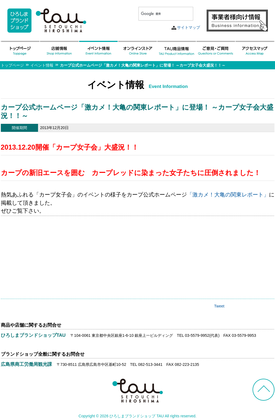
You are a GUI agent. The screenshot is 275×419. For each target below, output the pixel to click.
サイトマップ (188, 27)
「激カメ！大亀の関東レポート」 (228, 195)
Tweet (219, 306)
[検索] (159, 13)
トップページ (12, 65)
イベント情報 (41, 65)
